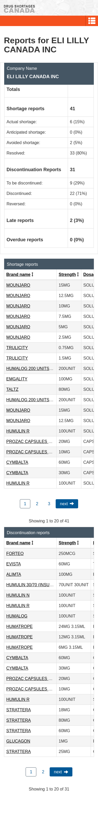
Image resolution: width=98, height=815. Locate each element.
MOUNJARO (18, 285)
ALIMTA (13, 574)
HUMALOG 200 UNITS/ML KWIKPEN (41, 368)
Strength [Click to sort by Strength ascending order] (67, 274)
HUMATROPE (19, 626)
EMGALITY (16, 379)
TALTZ (12, 389)
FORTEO (15, 553)
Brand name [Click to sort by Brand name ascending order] (18, 274)
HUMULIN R (18, 431)
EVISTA (13, 564)
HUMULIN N (18, 595)
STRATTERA (18, 710)
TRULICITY (17, 347)
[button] (92, 21)
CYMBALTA (17, 462)
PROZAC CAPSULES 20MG (33, 441)
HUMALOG (16, 616)
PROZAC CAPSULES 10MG (33, 452)
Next (64, 504)
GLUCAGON (18, 741)
